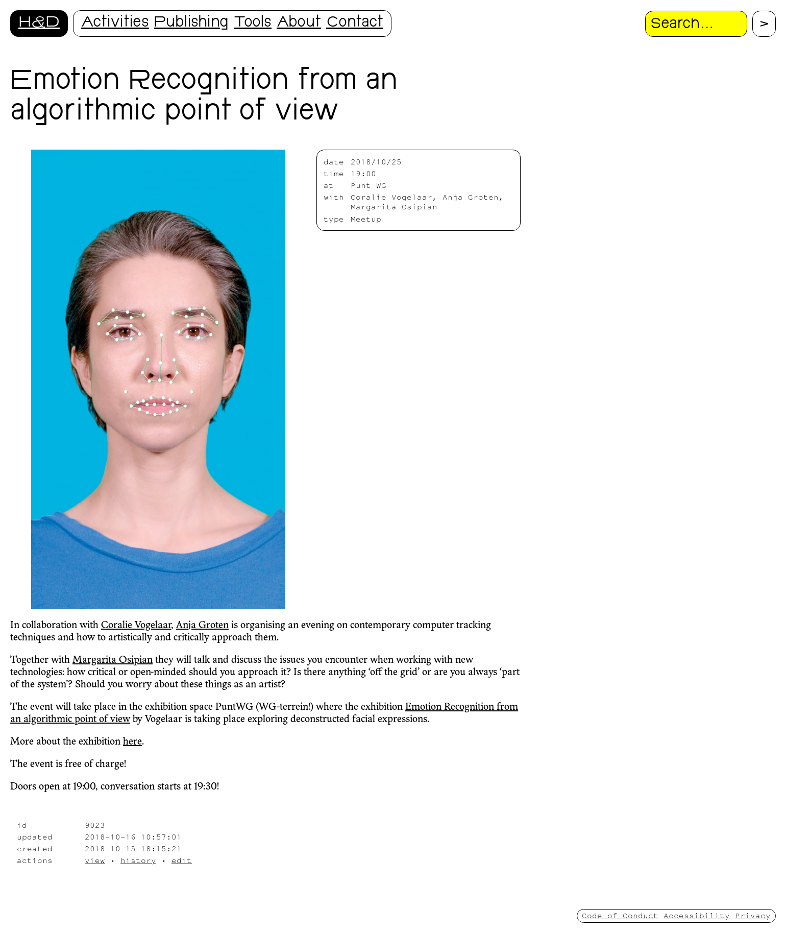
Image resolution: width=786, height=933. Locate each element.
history (138, 860)
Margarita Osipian (112, 660)
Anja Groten (202, 625)
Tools (253, 23)
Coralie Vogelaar (136, 625)
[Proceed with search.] (764, 24)
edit (181, 860)
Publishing (191, 23)
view (95, 860)
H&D (39, 23)
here (132, 742)
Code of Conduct (620, 915)
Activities (115, 23)
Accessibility (697, 915)
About (299, 23)
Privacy (753, 915)
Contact (354, 23)
